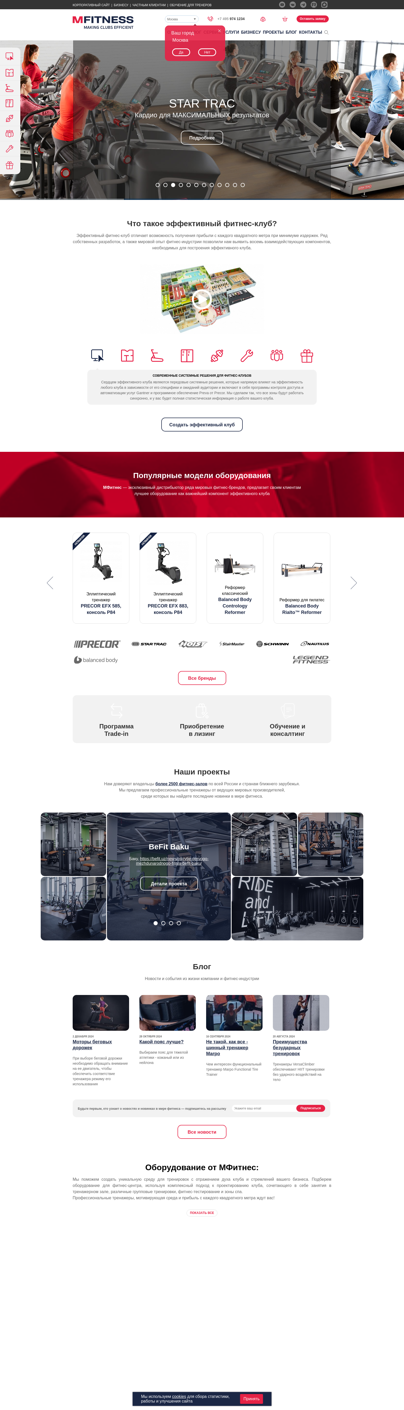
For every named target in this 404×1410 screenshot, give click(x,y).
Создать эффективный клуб (202, 424)
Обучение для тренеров (191, 5)
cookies (179, 1396)
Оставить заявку (312, 19)
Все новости (202, 1132)
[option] (101, 578)
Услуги (231, 32)
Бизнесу (121, 5)
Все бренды (202, 678)
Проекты (273, 32)
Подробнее (202, 137)
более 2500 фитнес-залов (181, 784)
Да (181, 52)
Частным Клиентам (149, 5)
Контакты (310, 32)
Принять (251, 1399)
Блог (291, 32)
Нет (207, 52)
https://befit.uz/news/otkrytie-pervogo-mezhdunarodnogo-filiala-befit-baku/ (172, 861)
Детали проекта (169, 883)
